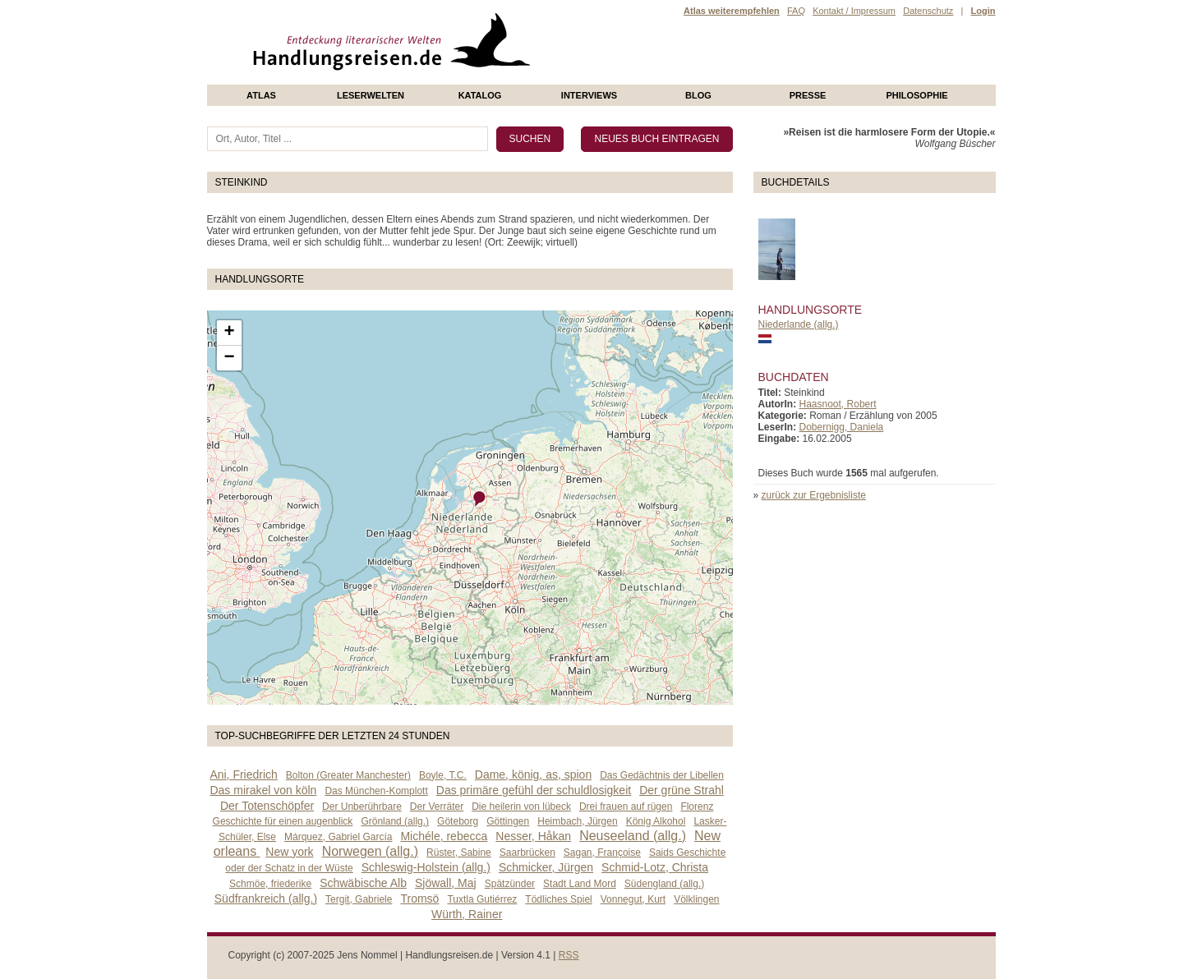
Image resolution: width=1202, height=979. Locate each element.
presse (808, 95)
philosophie (916, 95)
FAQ (796, 11)
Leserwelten (370, 95)
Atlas (261, 95)
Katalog (480, 95)
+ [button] (228, 332)
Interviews (589, 95)
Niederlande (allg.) (798, 324)
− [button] (228, 358)
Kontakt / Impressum (854, 11)
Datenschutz (928, 11)
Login (983, 11)
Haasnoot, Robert (838, 404)
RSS (569, 955)
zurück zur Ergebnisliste (814, 495)
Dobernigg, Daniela (841, 427)
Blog (698, 95)
